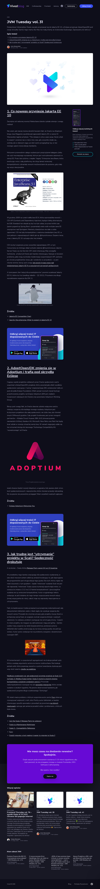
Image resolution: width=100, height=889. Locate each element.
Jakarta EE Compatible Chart (20, 316)
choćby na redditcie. (28, 669)
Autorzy (56, 6)
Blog (69, 884)
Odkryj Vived (86, 6)
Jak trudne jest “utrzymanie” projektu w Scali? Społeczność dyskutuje (35, 42)
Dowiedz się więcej (83, 154)
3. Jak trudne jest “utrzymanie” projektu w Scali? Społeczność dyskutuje (30, 558)
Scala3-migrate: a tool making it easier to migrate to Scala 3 (32, 735)
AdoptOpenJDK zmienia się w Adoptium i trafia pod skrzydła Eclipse (35, 40)
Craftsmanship (36, 6)
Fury (53, 697)
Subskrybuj (71, 6)
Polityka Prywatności (81, 884)
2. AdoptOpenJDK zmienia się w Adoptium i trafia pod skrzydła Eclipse (31, 372)
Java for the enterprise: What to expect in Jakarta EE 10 (30, 320)
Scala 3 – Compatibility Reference (22, 728)
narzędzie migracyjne (43, 685)
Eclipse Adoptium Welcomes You (22, 506)
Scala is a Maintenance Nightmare (22, 725)
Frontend (47, 6)
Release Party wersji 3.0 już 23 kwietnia (42, 568)
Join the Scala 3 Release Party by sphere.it (25, 721)
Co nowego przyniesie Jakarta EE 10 (23, 37)
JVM (27, 6)
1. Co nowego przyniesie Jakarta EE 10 (34, 113)
